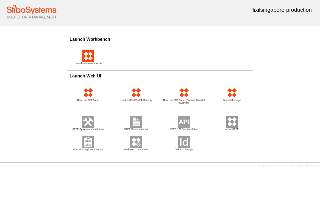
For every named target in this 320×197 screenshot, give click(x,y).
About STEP (232, 128)
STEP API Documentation (184, 128)
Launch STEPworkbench (88, 62)
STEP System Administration (88, 128)
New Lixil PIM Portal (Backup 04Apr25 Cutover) (184, 100)
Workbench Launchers (136, 148)
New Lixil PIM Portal (88, 99)
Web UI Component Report (88, 148)
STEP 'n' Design (184, 148)
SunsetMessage (232, 99)
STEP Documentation (136, 128)
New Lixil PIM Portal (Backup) (136, 99)
